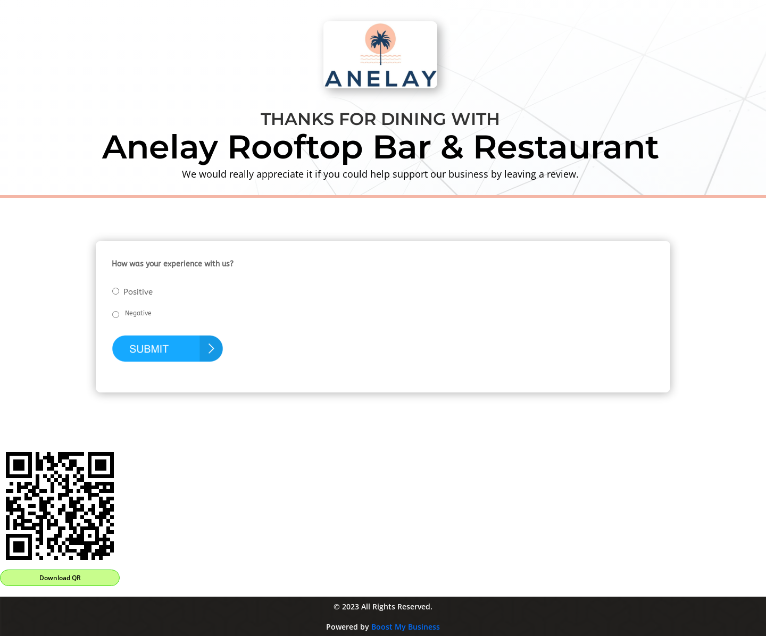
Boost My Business (405, 627)
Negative (138, 313)
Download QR (60, 577)
